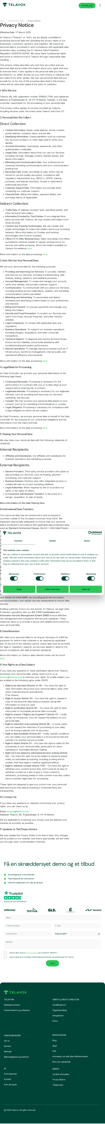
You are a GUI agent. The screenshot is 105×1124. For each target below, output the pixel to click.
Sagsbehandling (59, 1011)
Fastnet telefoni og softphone (17, 1011)
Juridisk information (16, 21)
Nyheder (8, 1052)
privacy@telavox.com (11, 677)
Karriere (7, 1047)
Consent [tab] (18, 540)
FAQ (54, 1052)
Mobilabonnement (12, 1005)
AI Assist (7, 1080)
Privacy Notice (32, 953)
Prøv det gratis (10, 1085)
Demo (55, 1021)
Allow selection (52, 589)
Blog (54, 1041)
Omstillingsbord (59, 1005)
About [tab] (87, 540)
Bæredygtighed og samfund (16, 1057)
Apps (54, 1046)
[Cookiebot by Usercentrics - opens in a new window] (90, 533)
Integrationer (58, 1016)
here (29, 248)
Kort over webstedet (61, 1062)
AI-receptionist (10, 1074)
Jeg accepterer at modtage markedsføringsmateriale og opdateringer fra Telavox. (41, 957)
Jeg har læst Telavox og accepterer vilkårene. (33, 953)
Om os (7, 1041)
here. (45, 361)
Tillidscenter (57, 1085)
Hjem (2, 21)
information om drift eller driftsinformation (70, 1057)
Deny (19, 589)
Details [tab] (52, 540)
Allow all (86, 589)
